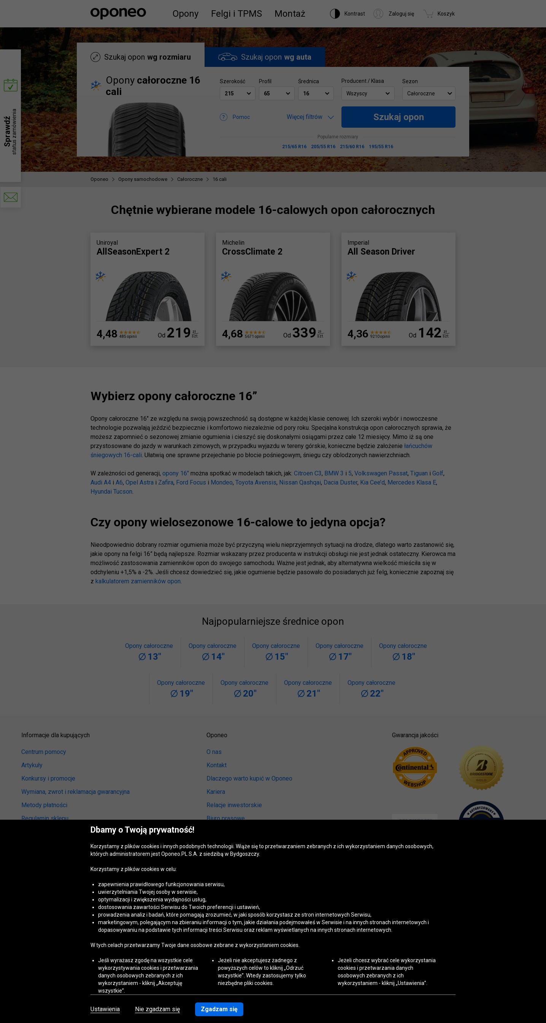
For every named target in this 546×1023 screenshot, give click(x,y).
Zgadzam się (219, 1009)
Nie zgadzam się (157, 1009)
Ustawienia (105, 1009)
